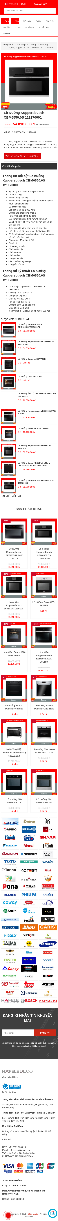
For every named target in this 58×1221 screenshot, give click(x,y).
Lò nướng (43, 44)
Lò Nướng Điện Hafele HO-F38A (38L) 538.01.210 (14, 752)
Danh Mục (6, 22)
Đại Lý (38, 21)
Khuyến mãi (44, 27)
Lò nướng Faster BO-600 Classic (33, 428)
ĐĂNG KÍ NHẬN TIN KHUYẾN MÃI (27, 1018)
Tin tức (17, 27)
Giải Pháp (50, 21)
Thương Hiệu (16, 22)
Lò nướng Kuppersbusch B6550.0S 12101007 (14, 605)
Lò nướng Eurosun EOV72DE (32, 359)
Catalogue (29, 27)
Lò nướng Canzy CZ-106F (30, 376)
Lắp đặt (6, 27)
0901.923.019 (39, 4)
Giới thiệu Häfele (10, 1077)
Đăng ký (45, 1033)
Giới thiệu (27, 21)
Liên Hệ (6, 33)
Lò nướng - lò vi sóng (26, 44)
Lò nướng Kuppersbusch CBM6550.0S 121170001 (30, 47)
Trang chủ (8, 44)
